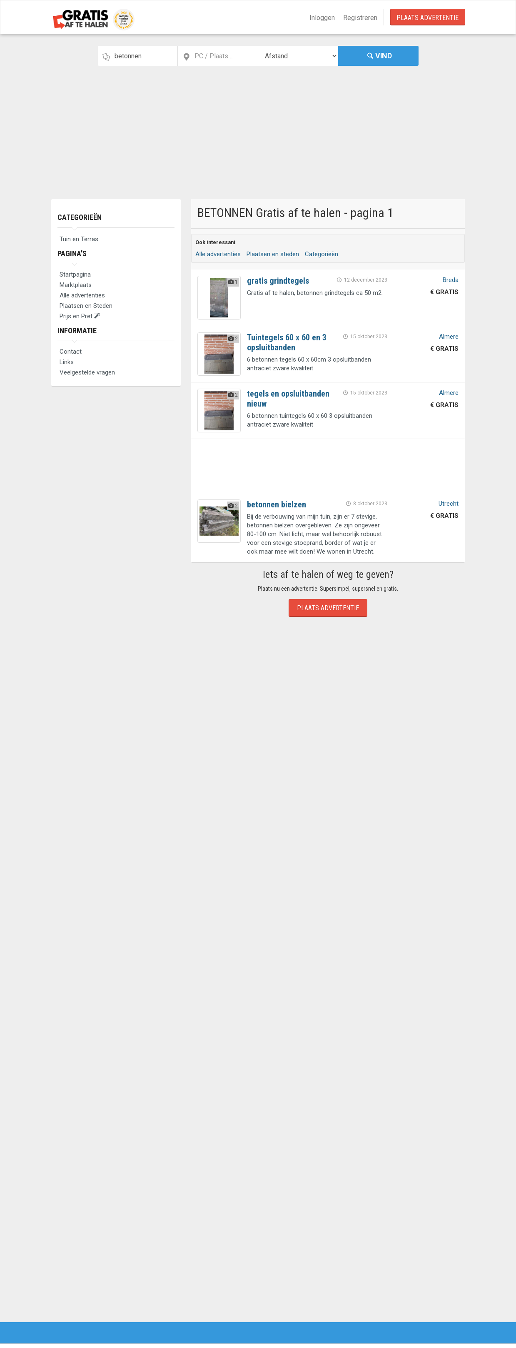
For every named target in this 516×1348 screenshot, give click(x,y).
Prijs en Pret (80, 316)
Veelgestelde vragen (87, 372)
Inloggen (322, 18)
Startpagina (75, 274)
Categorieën (79, 217)
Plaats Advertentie (427, 18)
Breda (451, 280)
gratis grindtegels (278, 281)
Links (67, 362)
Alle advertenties (82, 295)
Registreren (360, 18)
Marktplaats (76, 285)
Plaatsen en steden (273, 254)
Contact (71, 351)
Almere (449, 336)
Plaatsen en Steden (86, 306)
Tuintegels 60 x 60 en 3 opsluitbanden (287, 342)
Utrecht (449, 503)
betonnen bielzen (276, 504)
